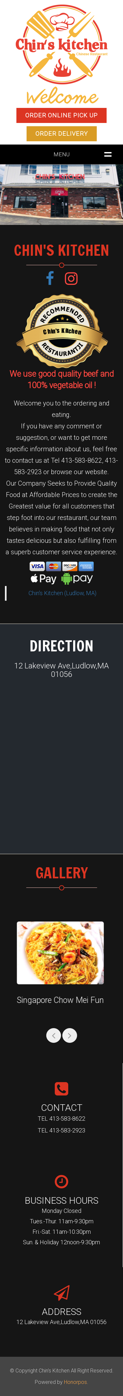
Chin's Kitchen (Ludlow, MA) (62, 593)
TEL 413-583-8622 (61, 1118)
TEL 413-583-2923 (61, 1130)
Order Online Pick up (61, 115)
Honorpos (75, 1382)
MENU (61, 154)
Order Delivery (61, 133)
